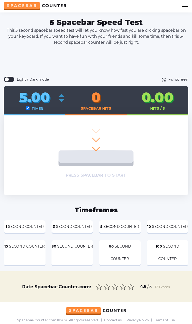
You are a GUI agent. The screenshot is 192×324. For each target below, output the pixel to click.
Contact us (113, 320)
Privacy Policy (138, 320)
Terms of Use (164, 320)
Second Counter (25, 226)
